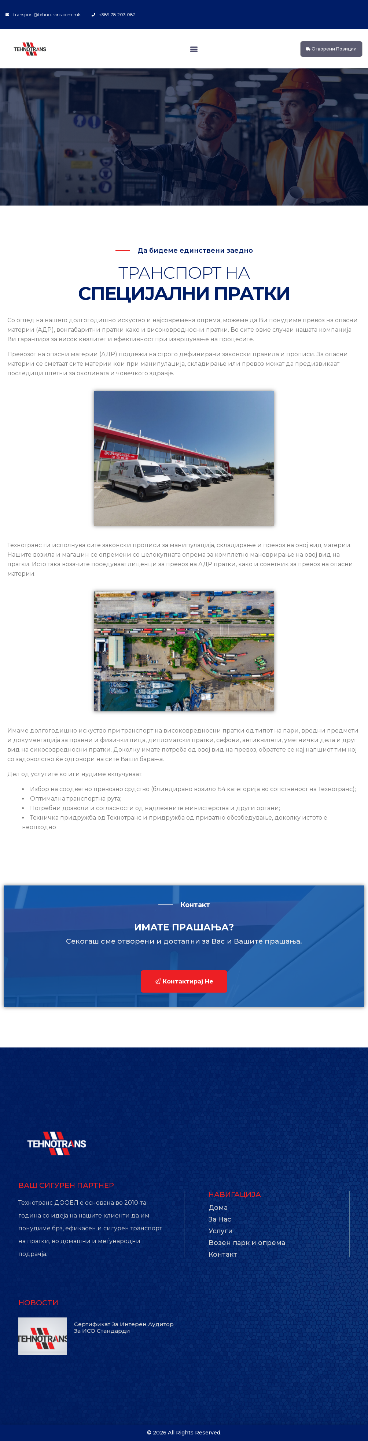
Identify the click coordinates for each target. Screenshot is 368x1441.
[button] (194, 49)
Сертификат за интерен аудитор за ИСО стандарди (124, 1327)
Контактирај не (184, 981)
